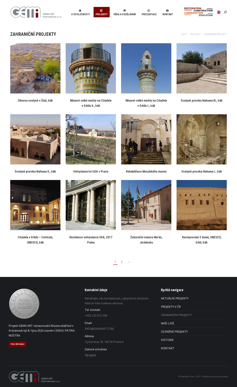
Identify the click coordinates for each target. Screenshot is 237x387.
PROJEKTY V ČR (171, 307)
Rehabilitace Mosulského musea (146, 171)
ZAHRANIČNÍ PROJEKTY (176, 315)
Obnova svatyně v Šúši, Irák (35, 100)
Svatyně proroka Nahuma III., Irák (202, 100)
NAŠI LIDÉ (167, 323)
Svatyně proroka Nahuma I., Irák (201, 171)
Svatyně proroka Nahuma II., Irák (35, 171)
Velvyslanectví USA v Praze (90, 171)
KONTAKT (167, 348)
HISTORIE (167, 340)
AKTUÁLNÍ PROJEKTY (175, 298)
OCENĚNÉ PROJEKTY (174, 332)
